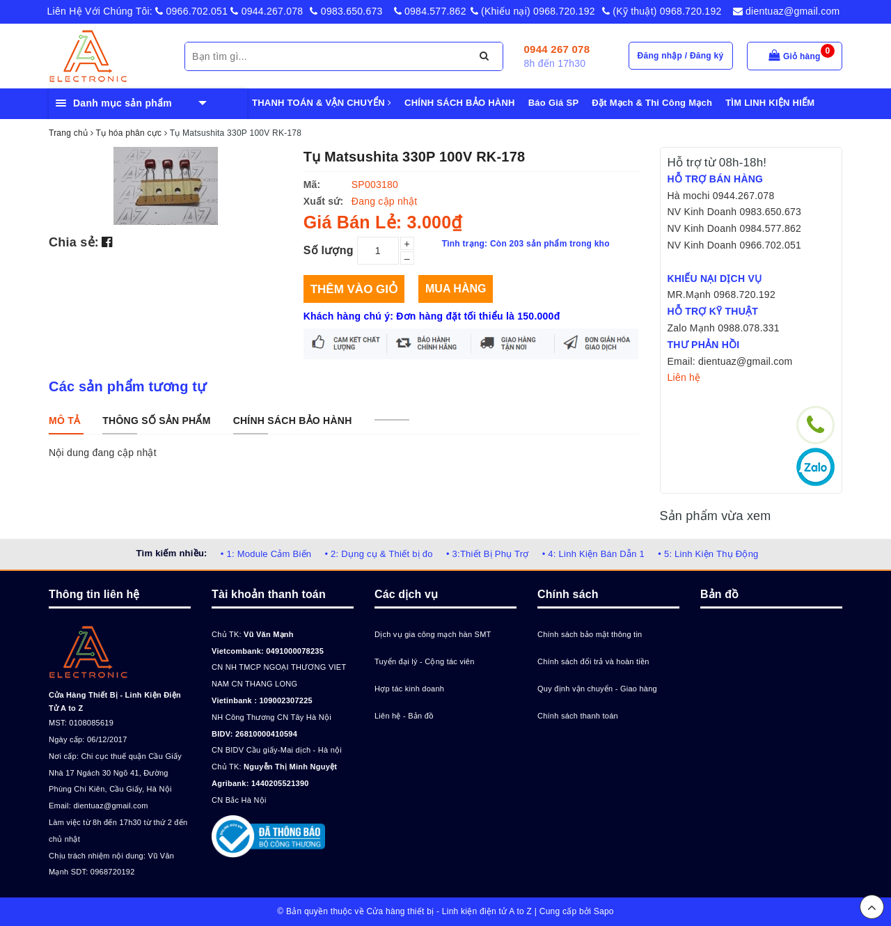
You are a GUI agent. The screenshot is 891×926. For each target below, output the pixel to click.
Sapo (604, 911)
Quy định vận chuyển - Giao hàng (597, 688)
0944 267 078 (557, 49)
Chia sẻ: (74, 242)
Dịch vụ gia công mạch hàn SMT (432, 634)
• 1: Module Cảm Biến (266, 554)
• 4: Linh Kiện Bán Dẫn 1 (593, 554)
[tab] (64, 420)
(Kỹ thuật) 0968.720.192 (662, 11)
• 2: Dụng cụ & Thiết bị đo (378, 554)
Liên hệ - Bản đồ (404, 716)
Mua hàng (455, 289)
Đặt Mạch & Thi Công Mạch (652, 102)
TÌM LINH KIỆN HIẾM (769, 102)
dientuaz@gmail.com (786, 11)
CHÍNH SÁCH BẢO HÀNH (459, 102)
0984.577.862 (430, 11)
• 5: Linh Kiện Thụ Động (708, 554)
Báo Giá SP (553, 102)
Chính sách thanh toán (577, 716)
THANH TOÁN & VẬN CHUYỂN (321, 102)
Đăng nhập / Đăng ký (681, 56)
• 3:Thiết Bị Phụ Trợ (487, 554)
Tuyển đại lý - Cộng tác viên (424, 661)
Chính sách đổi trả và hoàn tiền (593, 661)
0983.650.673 (346, 11)
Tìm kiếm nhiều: (171, 553)
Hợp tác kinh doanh (409, 688)
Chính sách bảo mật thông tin (589, 634)
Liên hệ (684, 377)
